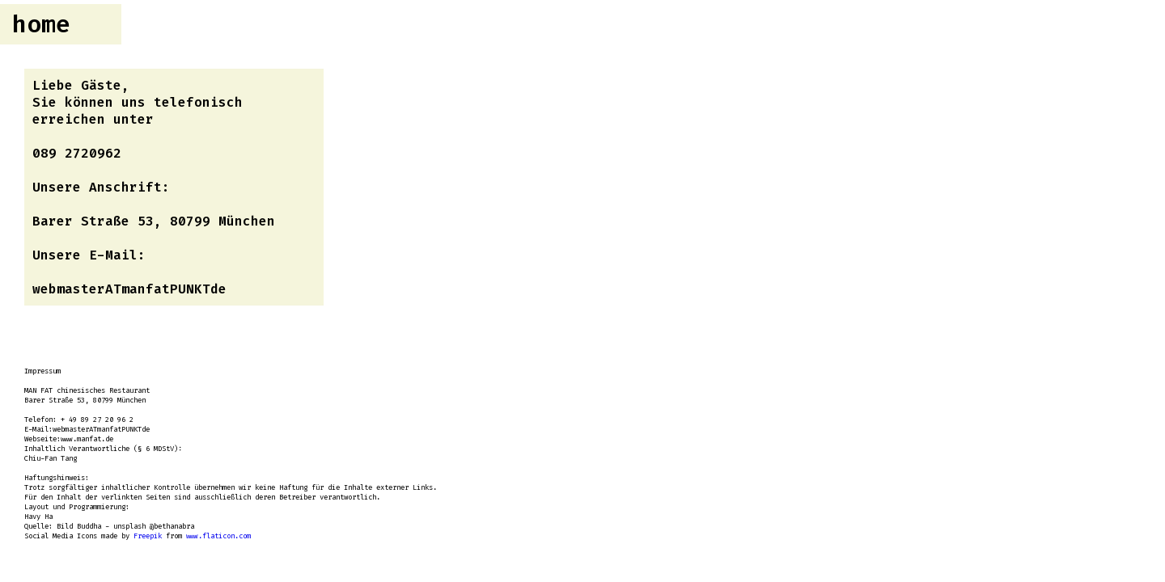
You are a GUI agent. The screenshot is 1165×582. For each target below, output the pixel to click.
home (41, 24)
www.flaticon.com (218, 536)
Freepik (147, 536)
